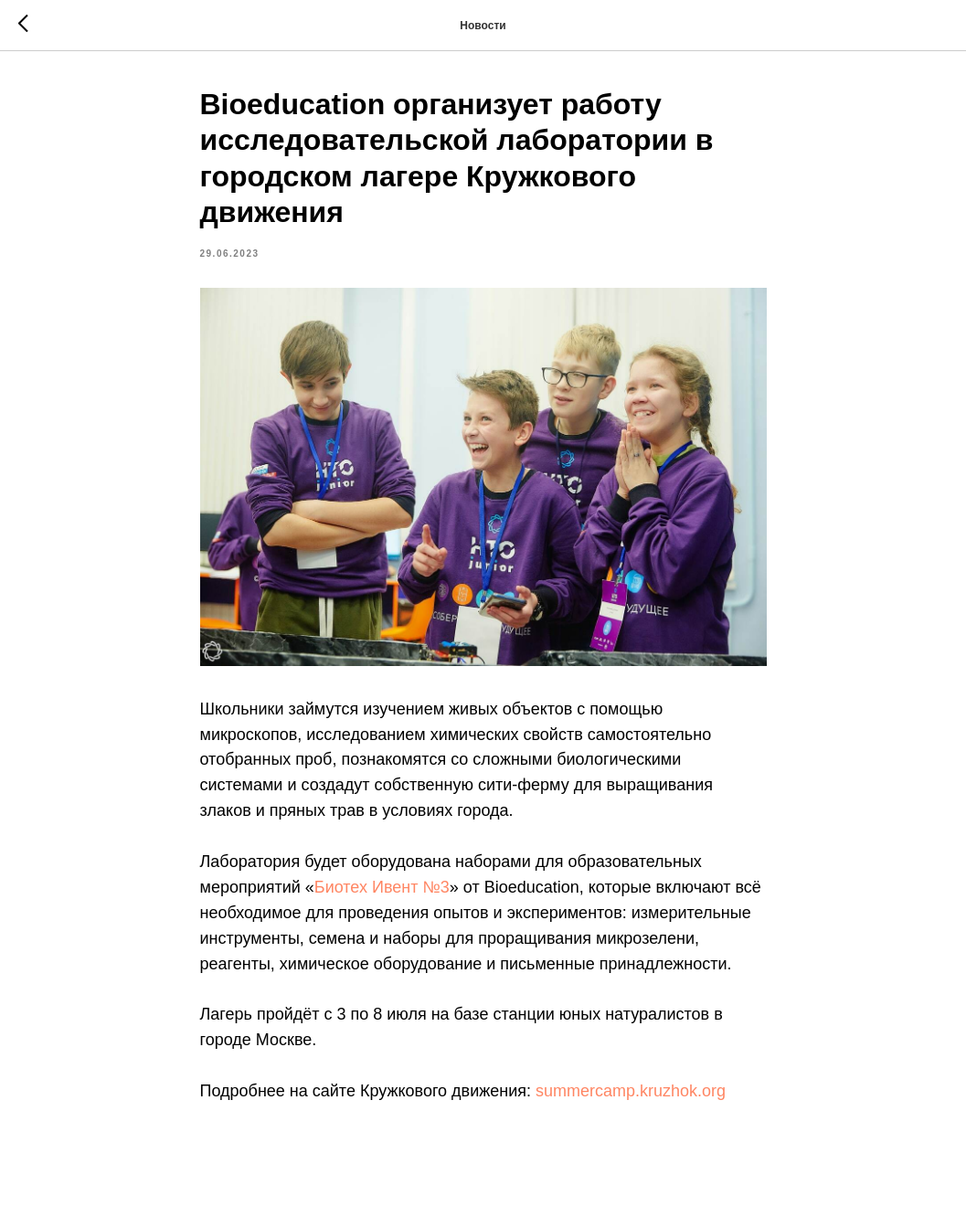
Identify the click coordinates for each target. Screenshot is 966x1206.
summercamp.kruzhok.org (631, 1091)
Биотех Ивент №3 (382, 887)
